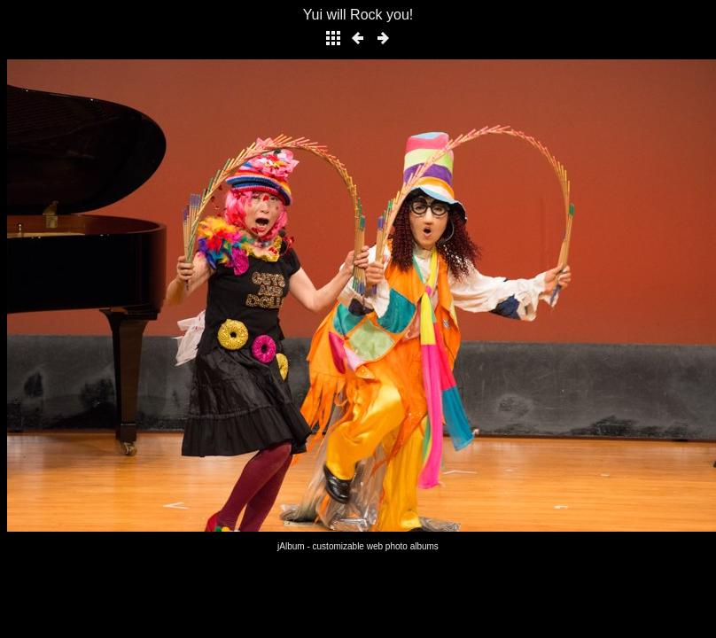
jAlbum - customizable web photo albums (358, 546)
